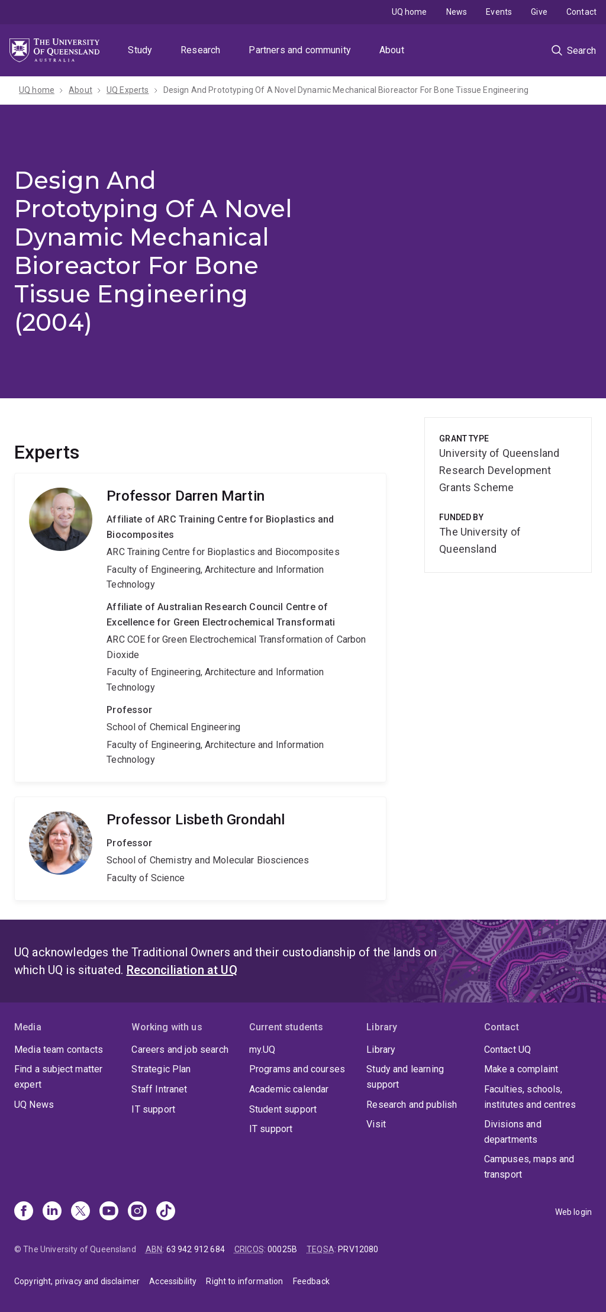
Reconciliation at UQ (182, 970)
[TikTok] (165, 1212)
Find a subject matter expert (58, 1076)
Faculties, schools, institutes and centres (530, 1097)
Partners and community (300, 50)
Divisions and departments (512, 1131)
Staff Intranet (159, 1089)
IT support (153, 1109)
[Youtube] (108, 1212)
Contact (581, 12)
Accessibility (172, 1281)
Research (200, 50)
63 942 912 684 (195, 1249)
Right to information (244, 1281)
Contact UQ (507, 1049)
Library (380, 1049)
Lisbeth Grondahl (200, 848)
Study (140, 50)
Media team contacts (58, 1049)
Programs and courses (297, 1069)
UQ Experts (128, 90)
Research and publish (411, 1104)
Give (539, 12)
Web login (573, 1212)
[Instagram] (137, 1212)
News (457, 12)
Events (499, 12)
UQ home (409, 12)
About (391, 50)
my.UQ (262, 1049)
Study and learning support (405, 1076)
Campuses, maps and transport (529, 1166)
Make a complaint (521, 1069)
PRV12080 (358, 1249)
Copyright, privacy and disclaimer (77, 1281)
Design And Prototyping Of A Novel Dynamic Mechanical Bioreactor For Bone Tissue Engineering (346, 90)
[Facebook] (23, 1212)
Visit (376, 1124)
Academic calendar (289, 1089)
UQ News (34, 1104)
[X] (80, 1212)
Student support (283, 1109)
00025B (282, 1249)
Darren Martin (200, 627)
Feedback (311, 1281)
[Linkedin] (52, 1212)
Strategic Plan (161, 1069)
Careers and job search (179, 1049)
